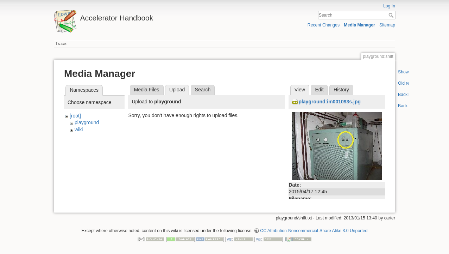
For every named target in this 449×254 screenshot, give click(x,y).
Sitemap (387, 25)
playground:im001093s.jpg (329, 101)
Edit (319, 89)
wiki (79, 129)
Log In (389, 6)
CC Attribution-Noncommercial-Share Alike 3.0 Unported (313, 230)
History (341, 89)
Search (391, 15)
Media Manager (359, 25)
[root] (75, 116)
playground (87, 122)
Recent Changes (324, 25)
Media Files (146, 89)
